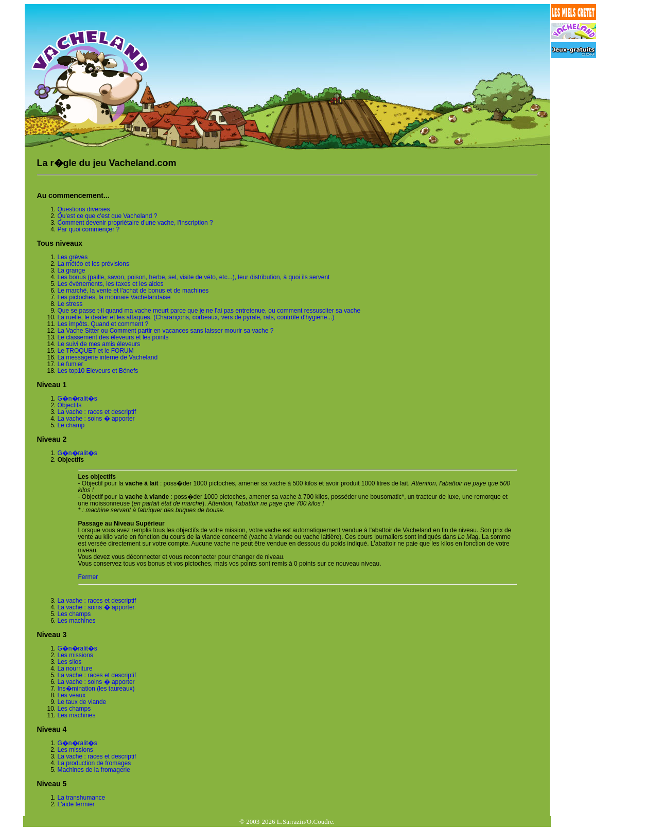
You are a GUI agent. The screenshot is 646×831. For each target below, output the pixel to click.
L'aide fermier (76, 804)
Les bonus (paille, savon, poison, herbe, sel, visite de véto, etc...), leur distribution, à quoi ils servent (194, 277)
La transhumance (82, 797)
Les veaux (72, 695)
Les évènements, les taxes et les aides (111, 283)
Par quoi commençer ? (89, 229)
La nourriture (75, 668)
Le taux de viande (82, 702)
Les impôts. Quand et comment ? (103, 324)
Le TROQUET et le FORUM (96, 350)
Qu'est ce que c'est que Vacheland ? (108, 216)
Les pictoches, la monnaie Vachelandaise (114, 297)
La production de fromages (94, 763)
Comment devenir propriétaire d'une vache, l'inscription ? (135, 222)
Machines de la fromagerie (94, 769)
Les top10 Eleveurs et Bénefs (98, 370)
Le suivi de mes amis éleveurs (99, 344)
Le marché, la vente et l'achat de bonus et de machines (133, 290)
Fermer (88, 577)
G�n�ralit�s (77, 398)
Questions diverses (84, 209)
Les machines (77, 620)
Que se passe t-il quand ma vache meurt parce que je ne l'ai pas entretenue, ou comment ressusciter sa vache (209, 310)
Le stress (70, 304)
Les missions (75, 655)
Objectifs (70, 405)
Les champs (74, 614)
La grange (71, 270)
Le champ (71, 425)
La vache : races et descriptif (97, 411)
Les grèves (73, 257)
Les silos (70, 661)
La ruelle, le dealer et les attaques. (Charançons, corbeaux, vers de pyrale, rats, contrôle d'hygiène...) (196, 317)
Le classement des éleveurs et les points (113, 337)
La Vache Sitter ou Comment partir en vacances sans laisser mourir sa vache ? (166, 330)
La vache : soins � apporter (96, 418)
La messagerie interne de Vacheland (108, 357)
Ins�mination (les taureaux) (96, 688)
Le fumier (70, 364)
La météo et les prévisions (93, 263)
